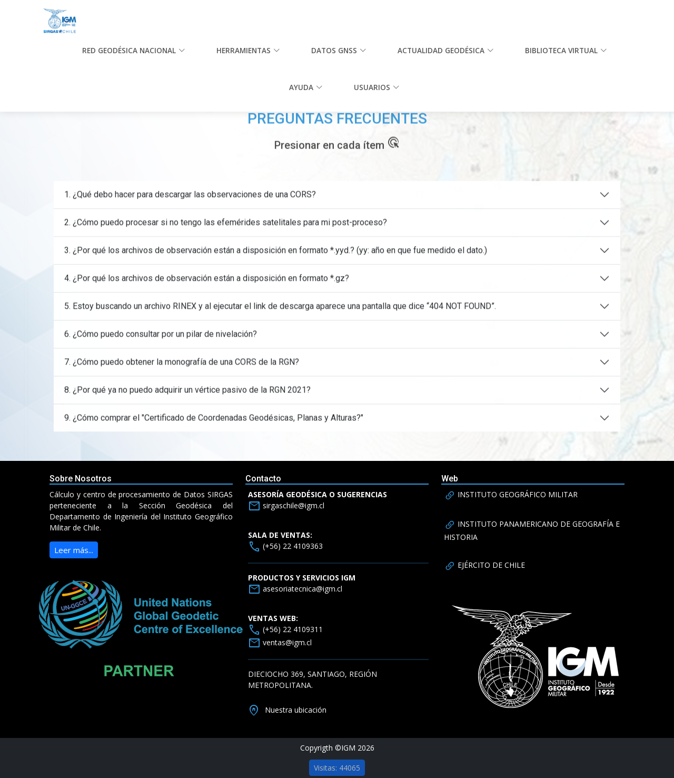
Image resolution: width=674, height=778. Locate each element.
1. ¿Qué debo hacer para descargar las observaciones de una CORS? (190, 203)
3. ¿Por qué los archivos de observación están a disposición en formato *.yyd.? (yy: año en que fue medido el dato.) (275, 259)
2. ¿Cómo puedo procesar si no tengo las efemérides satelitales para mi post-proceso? (225, 231)
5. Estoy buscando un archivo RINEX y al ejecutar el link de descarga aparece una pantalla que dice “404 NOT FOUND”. (280, 315)
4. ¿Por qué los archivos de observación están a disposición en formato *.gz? (206, 287)
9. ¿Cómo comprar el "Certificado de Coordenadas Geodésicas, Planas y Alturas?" (213, 426)
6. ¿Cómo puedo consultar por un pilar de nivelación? (160, 343)
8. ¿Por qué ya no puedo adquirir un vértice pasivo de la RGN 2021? (187, 398)
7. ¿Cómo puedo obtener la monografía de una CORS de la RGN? (181, 371)
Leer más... (73, 550)
